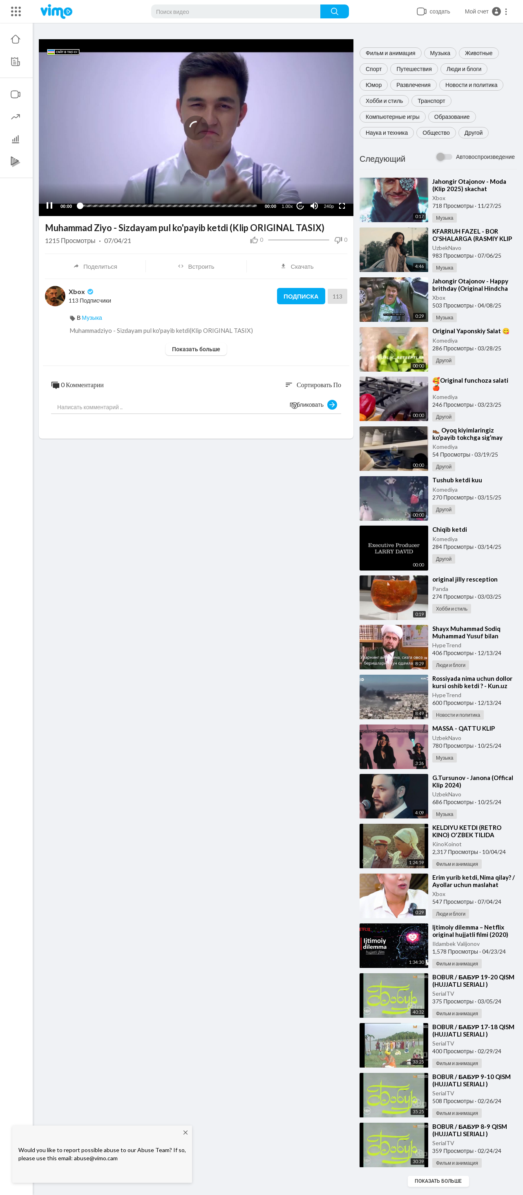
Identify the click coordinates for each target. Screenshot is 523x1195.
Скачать (296, 266)
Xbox (438, 197)
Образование (452, 116)
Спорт (374, 68)
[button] (486, 11)
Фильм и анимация (391, 52)
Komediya (445, 340)
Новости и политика (471, 84)
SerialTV (443, 993)
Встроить (196, 266)
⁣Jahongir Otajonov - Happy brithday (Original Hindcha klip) (470, 288)
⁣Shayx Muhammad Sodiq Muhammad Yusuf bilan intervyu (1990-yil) (466, 636)
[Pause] (49, 206)
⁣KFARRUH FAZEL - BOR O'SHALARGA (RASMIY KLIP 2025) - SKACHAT (472, 238)
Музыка (440, 52)
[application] (196, 127)
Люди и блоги (464, 68)
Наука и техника (387, 132)
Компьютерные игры (393, 116)
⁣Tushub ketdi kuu (457, 480)
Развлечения (413, 84)
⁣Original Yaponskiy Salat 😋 (471, 330)
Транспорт (431, 100)
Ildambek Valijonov (456, 943)
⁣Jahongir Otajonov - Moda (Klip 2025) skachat (469, 185)
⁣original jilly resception (465, 579)
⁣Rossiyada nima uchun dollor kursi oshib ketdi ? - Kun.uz (472, 682)
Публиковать (313, 405)
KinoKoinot (447, 844)
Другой (474, 132)
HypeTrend (446, 645)
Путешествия (413, 68)
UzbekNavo (446, 247)
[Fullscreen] (342, 206)
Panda (440, 588)
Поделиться (95, 266)
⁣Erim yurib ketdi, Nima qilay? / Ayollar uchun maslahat (473, 881)
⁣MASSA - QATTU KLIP (463, 728)
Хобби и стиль (384, 100)
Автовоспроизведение (485, 156)
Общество (436, 132)
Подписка (301, 296)
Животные (479, 52)
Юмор (374, 84)
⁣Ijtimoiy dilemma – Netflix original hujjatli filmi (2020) (470, 930)
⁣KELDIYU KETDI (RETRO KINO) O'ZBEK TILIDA (466, 831)
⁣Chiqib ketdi (449, 529)
